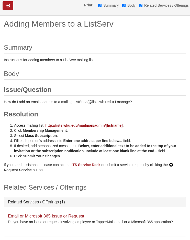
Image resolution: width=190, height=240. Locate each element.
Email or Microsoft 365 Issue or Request (46, 216)
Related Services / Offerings (164, 5)
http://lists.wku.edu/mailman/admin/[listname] (84, 125)
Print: (89, 5)
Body (129, 5)
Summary (108, 5)
